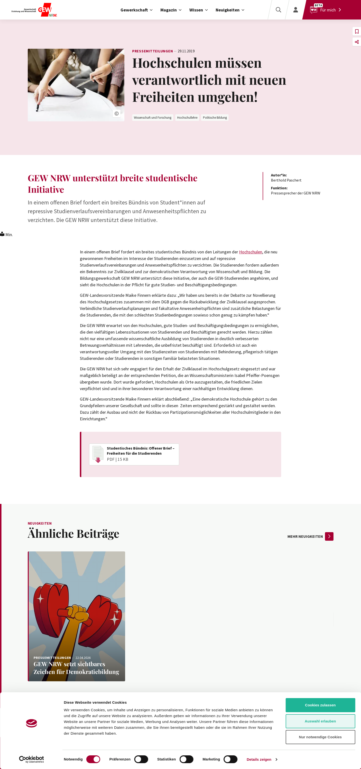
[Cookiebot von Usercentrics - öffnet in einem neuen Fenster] (31, 759)
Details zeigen (259, 759)
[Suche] (278, 9)
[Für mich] (326, 9)
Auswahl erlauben (320, 721)
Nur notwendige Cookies (320, 737)
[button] (116, 113)
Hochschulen (250, 252)
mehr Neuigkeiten (310, 536)
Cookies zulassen (320, 705)
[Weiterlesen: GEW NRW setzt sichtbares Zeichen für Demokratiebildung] (76, 616)
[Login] (295, 9)
